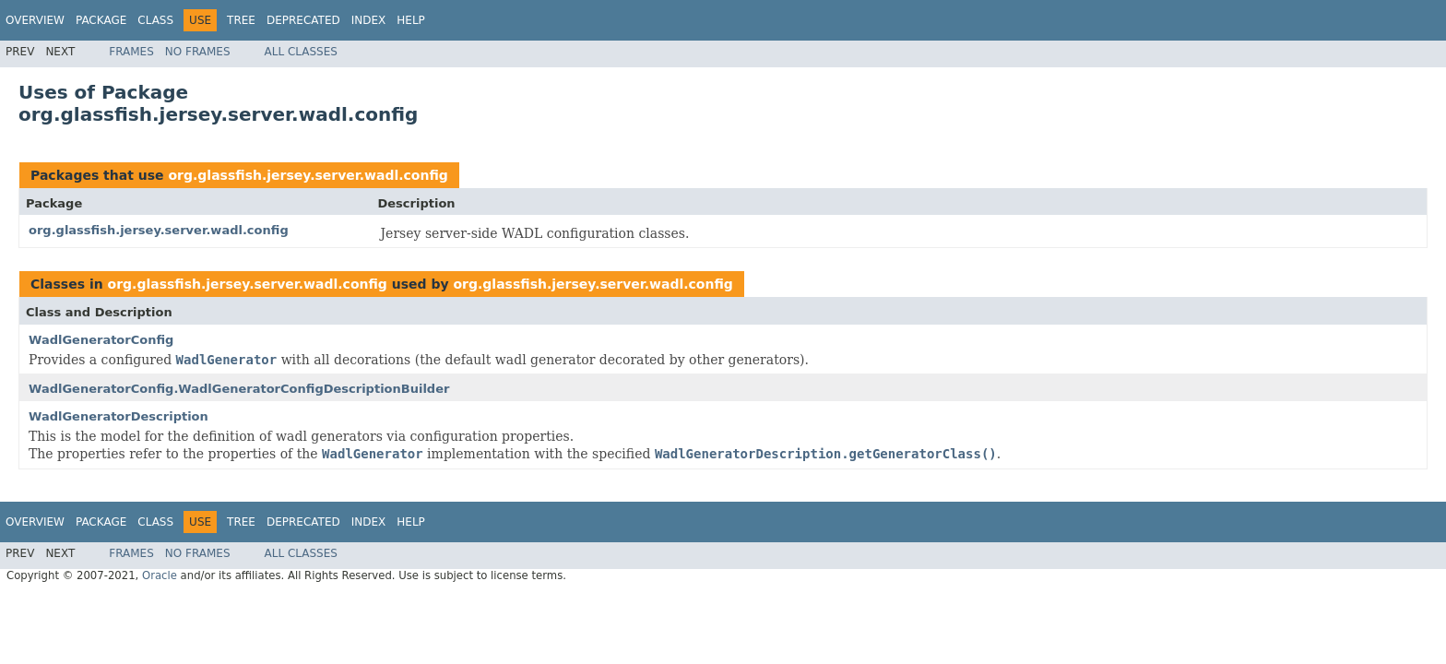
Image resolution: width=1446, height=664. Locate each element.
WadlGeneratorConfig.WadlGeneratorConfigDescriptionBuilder (239, 389)
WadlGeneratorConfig (101, 340)
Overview (35, 20)
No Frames (198, 51)
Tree (241, 20)
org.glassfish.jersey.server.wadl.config (307, 175)
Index (368, 20)
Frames (131, 51)
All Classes (301, 51)
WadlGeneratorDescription (118, 416)
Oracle (159, 575)
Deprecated (303, 20)
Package (101, 20)
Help (411, 20)
